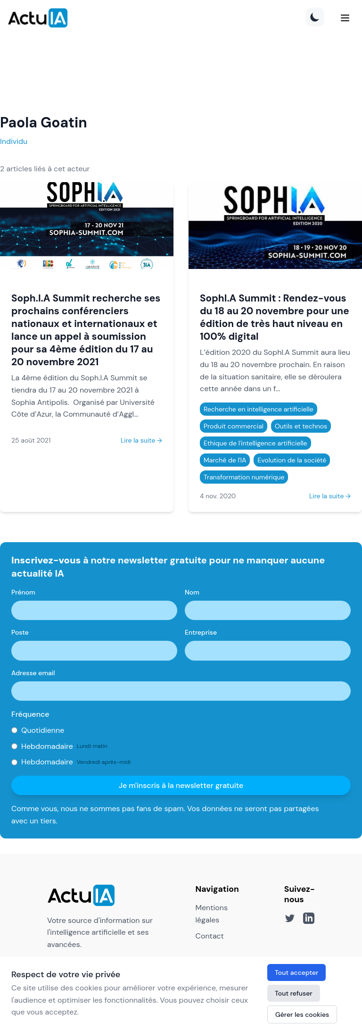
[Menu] (345, 17)
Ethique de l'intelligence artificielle (255, 443)
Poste (20, 632)
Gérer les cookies (302, 1014)
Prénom (23, 592)
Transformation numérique (244, 477)
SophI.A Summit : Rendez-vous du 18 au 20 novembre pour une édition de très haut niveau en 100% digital (274, 317)
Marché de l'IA (225, 460)
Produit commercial (233, 426)
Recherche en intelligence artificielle (258, 409)
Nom (192, 592)
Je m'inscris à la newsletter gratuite (181, 785)
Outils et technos (301, 426)
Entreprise (201, 632)
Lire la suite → (141, 440)
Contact (209, 936)
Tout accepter (296, 972)
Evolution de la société (291, 460)
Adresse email (33, 673)
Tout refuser (294, 993)
